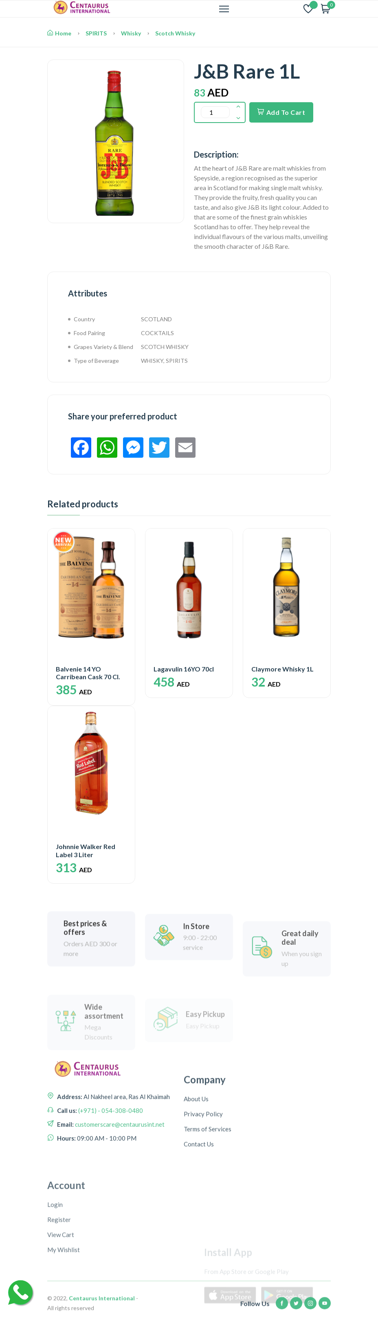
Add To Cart (281, 112)
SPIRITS (96, 33)
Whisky (131, 33)
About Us (196, 1159)
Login (55, 1287)
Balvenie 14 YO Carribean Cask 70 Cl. (88, 672)
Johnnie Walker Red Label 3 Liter (85, 850)
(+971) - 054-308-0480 (110, 1154)
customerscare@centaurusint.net (119, 1168)
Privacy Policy (203, 1174)
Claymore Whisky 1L (282, 669)
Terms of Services (207, 1189)
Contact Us (199, 1204)
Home (59, 33)
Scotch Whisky (175, 33)
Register (59, 1302)
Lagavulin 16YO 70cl (184, 669)
